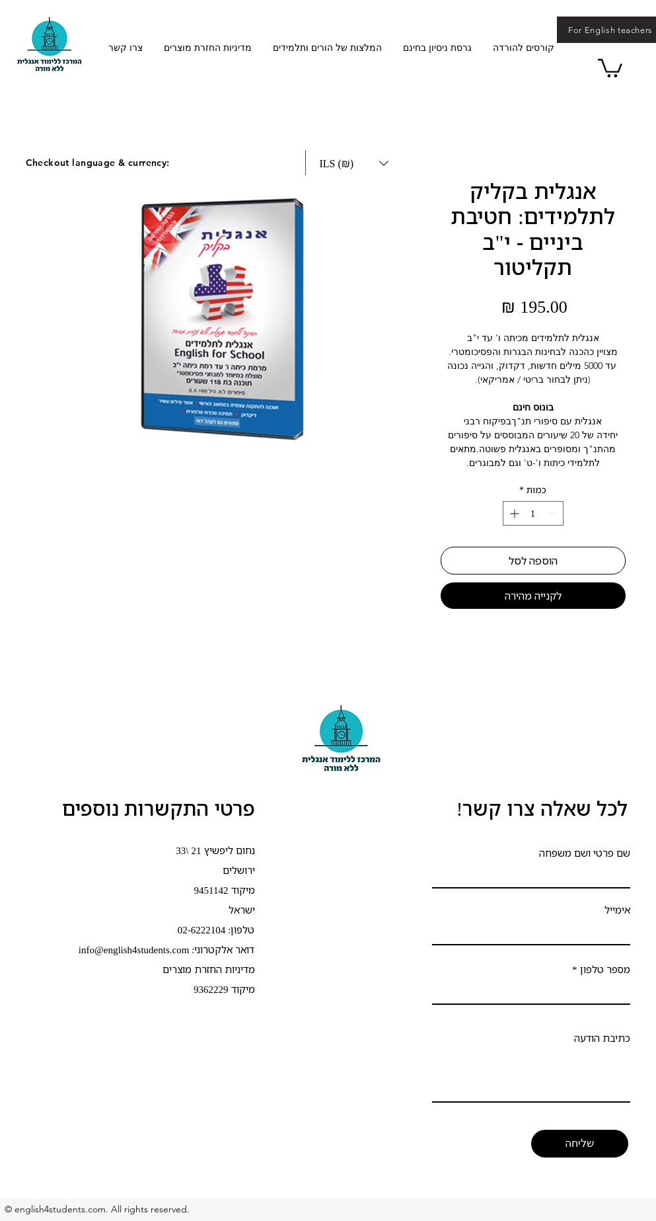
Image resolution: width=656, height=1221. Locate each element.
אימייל (617, 910)
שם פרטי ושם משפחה (584, 853)
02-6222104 (202, 929)
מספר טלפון (605, 969)
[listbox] (354, 163)
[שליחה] (579, 1144)
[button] (610, 67)
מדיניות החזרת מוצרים (209, 969)
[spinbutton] (533, 513)
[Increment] (513, 513)
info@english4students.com (134, 949)
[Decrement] (553, 513)
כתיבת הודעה (602, 1038)
